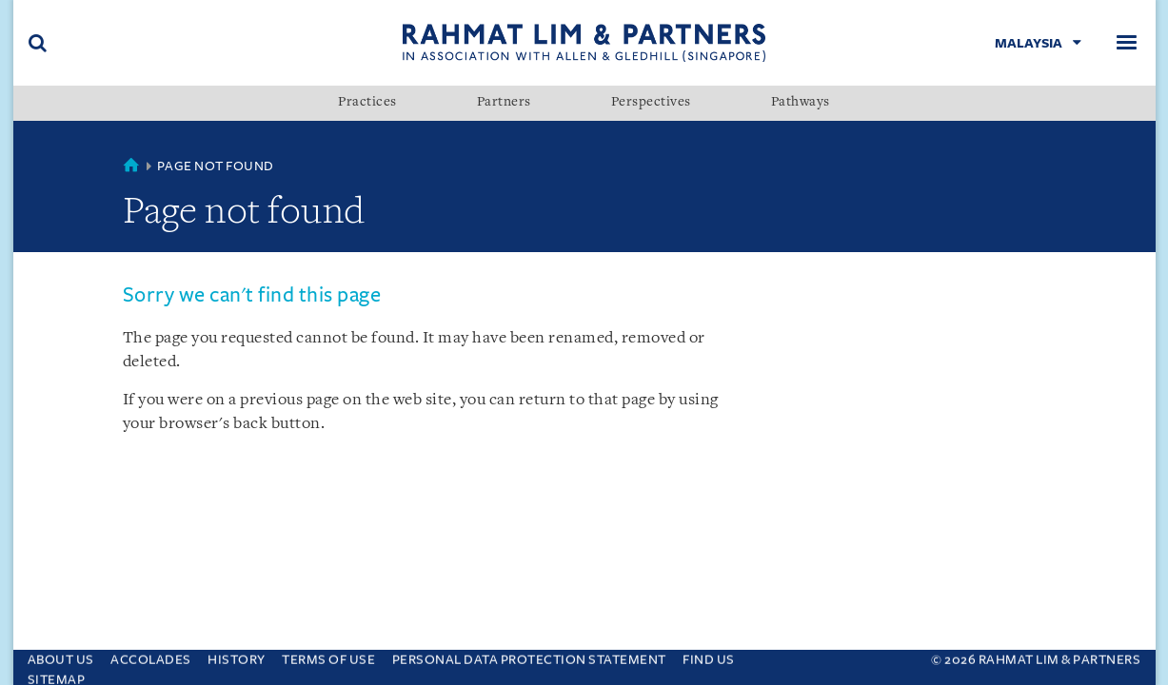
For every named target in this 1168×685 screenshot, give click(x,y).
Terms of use (328, 655)
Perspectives (651, 102)
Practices (367, 102)
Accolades (150, 655)
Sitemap (57, 675)
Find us (709, 655)
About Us (61, 655)
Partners (504, 102)
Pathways (800, 102)
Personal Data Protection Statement (529, 655)
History (237, 655)
